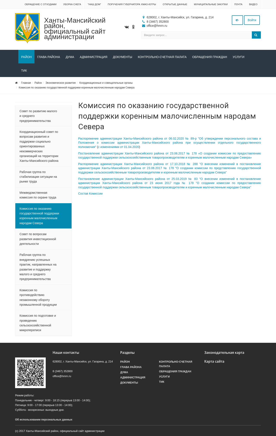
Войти (252, 20)
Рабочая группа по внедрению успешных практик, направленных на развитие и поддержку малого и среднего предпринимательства (38, 267)
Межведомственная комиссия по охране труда (38, 195)
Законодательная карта (224, 352)
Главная (26, 82)
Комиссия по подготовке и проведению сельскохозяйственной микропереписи (38, 323)
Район (26, 57)
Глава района (48, 57)
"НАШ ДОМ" (94, 4)
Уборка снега (72, 4)
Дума (70, 57)
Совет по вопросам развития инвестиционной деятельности (38, 239)
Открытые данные (175, 4)
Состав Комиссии (90, 193)
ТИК (24, 70)
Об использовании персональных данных (43, 419)
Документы (122, 57)
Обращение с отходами (40, 4)
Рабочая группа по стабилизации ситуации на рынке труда (38, 176)
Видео (253, 4)
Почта (238, 4)
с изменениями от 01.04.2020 (118, 147)
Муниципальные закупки (210, 4)
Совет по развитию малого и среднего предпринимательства (38, 116)
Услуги (238, 57)
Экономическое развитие (60, 82)
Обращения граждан (209, 57)
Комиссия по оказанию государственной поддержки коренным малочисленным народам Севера (77, 87)
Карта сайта (214, 361)
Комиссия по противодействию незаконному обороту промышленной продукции (38, 297)
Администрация (93, 57)
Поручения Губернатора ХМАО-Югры (132, 4)
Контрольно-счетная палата (162, 57)
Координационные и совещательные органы (106, 82)
